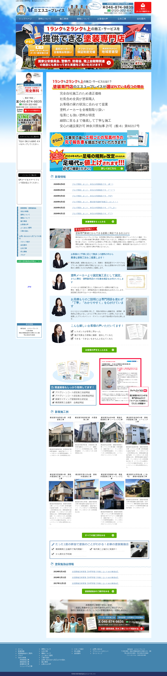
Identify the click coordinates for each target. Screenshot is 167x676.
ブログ (20, 655)
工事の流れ (45, 657)
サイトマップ (97, 653)
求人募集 (77, 651)
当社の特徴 (22, 657)
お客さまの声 (46, 664)
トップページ (25, 19)
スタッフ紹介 (79, 649)
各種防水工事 (23, 664)
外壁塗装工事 (23, 660)
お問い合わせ (97, 649)
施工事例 (64, 19)
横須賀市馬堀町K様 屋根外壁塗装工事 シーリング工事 (111, 476)
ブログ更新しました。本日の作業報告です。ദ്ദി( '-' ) (92, 184)
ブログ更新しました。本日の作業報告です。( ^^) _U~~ (94, 208)
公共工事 (122, 19)
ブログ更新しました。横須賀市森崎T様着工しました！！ (95, 202)
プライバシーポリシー (101, 651)
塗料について (44, 19)
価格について (83, 19)
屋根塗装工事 (23, 662)
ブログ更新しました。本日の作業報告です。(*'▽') (92, 214)
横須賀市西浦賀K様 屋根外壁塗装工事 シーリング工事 (60, 476)
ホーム (20, 649)
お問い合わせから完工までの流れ (53, 660)
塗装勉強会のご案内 (25, 653)
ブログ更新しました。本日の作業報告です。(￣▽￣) (93, 190)
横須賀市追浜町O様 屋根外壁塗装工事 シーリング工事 (137, 420)
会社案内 (141, 19)
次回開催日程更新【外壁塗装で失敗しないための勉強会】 (95, 572)
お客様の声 (102, 19)
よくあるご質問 (47, 655)
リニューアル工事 (25, 666)
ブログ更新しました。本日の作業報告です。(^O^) (92, 196)
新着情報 (21, 651)
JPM (29, 286)
